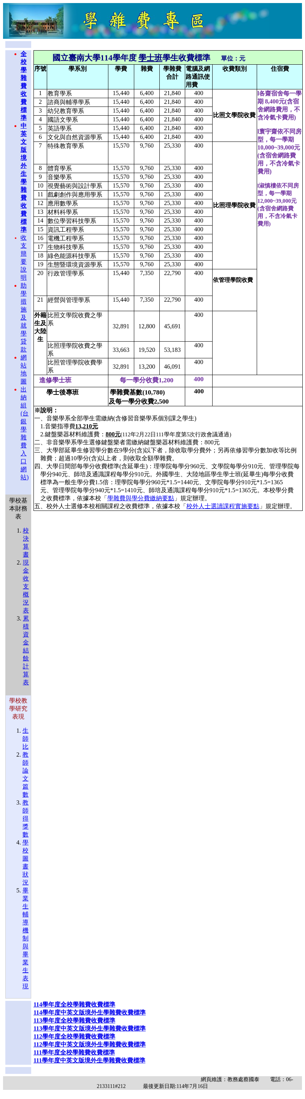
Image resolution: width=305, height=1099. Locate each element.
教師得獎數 (25, 818)
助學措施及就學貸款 (24, 317)
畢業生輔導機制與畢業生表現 (25, 938)
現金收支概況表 (26, 586)
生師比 (25, 738)
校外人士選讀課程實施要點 (222, 506)
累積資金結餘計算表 (26, 650)
